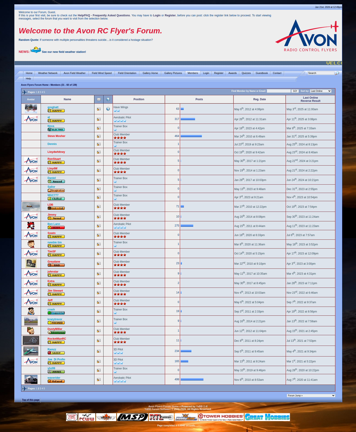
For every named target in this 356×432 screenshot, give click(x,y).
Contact (277, 73)
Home (29, 73)
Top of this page (30, 400)
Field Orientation (127, 73)
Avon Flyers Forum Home (35, 85)
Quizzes (246, 73)
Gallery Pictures (173, 73)
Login (206, 73)
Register (219, 73)
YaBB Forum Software (157, 409)
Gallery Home (150, 73)
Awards (232, 73)
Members (192, 73)
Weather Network (47, 73)
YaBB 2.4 (201, 406)
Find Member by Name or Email (248, 91)
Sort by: (305, 91)
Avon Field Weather (75, 73)
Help (28, 78)
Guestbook (262, 73)
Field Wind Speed (102, 73)
